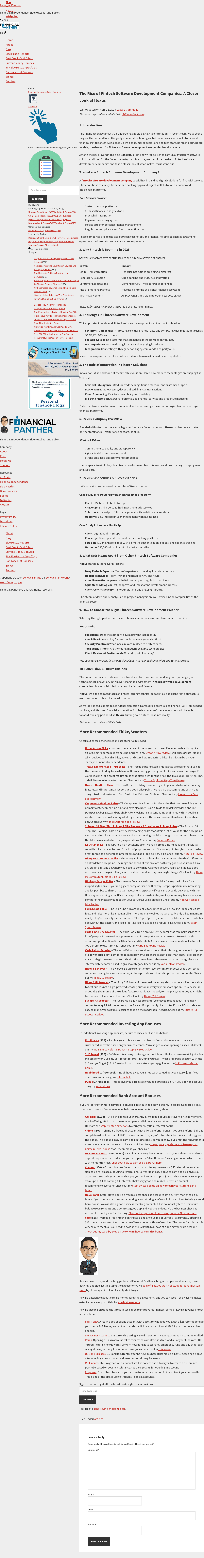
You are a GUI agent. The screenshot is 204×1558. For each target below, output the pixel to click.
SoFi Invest (92, 1054)
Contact (5, 465)
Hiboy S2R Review (154, 996)
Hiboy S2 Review (103, 977)
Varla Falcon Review (172, 964)
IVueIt (56, 245)
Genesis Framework (57, 577)
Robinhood (92, 1072)
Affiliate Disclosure (133, 114)
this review (164, 1349)
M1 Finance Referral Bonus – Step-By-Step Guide (123, 1049)
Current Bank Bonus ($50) (53, 219)
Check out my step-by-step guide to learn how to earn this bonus (123, 1231)
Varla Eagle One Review (151, 945)
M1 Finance (92, 1040)
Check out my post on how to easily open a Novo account (162, 1213)
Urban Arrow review (157, 752)
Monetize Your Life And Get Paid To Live (53, 326)
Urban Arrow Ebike (96, 748)
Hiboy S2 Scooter (96, 968)
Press (3, 456)
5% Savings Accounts (97, 1335)
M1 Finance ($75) (36, 230)
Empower (90, 1372)
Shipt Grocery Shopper (51, 241)
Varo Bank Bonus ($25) (65, 223)
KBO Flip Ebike (94, 844)
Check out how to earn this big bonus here (136, 1162)
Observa (49, 245)
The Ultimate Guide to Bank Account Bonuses (56, 330)
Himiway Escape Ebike (99, 881)
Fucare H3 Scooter (97, 1000)
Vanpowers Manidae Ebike (101, 803)
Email (91, 1509)
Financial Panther (10, 5)
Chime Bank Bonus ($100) (40, 215)
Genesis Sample (32, 577)
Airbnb (65, 241)
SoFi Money (91, 1321)
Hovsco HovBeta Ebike (99, 785)
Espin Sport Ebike (96, 909)
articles (98, 1419)
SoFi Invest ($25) (53, 230)
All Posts (5, 477)
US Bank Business (96, 1153)
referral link (124, 1077)
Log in (18, 582)
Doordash (33, 237)
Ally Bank (90, 1116)
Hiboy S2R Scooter (97, 982)
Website (92, 1524)
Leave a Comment (127, 109)
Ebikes (4, 495)
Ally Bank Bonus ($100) (66, 212)
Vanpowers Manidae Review (123, 821)
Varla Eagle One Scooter (100, 932)
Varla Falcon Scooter (98, 950)
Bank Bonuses (8, 491)
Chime (89, 1130)
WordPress (6, 582)
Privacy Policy (8, 517)
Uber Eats (43, 237)
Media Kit (5, 460)
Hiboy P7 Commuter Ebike (101, 858)
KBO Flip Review (193, 853)
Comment (93, 1449)
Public (89, 1081)
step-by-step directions (114, 1126)
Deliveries (5, 500)
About (3, 451)
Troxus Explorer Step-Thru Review (164, 780)
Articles (4, 505)
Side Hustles (7, 486)
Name (91, 1494)
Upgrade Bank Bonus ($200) (41, 212)
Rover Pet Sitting (65, 237)
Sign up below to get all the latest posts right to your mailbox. (116, 1384)
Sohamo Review (166, 840)
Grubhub (52, 237)
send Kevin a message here (109, 1408)
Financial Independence (14, 482)
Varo (88, 1217)
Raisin (88, 1340)
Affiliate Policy (8, 526)
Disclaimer (6, 521)
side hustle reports (129, 1302)
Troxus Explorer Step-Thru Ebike (105, 766)
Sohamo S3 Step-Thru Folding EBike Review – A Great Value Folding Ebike (131, 826)
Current (90, 1167)
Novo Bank (92, 1194)
